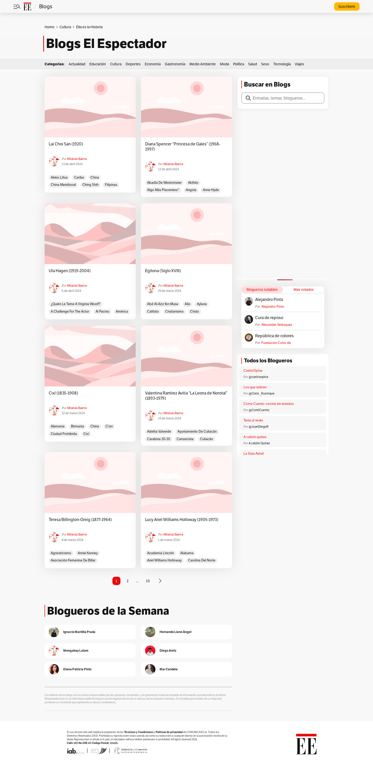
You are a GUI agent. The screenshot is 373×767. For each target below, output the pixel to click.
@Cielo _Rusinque (262, 393)
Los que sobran (255, 387)
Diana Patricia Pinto (77, 669)
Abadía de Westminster (164, 182)
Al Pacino (102, 311)
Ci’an (109, 426)
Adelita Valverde (159, 431)
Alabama (186, 553)
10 (148, 581)
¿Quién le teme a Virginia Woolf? (76, 304)
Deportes (133, 64)
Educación (97, 64)
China (94, 177)
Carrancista (185, 439)
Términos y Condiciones (138, 732)
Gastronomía (175, 64)
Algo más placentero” (163, 190)
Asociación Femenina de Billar (73, 560)
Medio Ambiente (202, 64)
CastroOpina (252, 370)
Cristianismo (174, 311)
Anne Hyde (211, 190)
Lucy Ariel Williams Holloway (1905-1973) (181, 519)
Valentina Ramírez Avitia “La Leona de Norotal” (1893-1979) (186, 396)
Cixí (86, 434)
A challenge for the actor (70, 311)
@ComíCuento (259, 410)
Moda (224, 64)
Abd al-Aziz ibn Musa (162, 304)
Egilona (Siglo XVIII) (163, 270)
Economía (153, 64)
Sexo (265, 64)
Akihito (193, 182)
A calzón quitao (255, 437)
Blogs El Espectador (106, 44)
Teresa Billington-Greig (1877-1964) (80, 519)
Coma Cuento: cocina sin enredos (268, 404)
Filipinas (111, 184)
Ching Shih (90, 184)
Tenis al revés (253, 420)
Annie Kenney (88, 553)
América (122, 311)
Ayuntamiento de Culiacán (197, 431)
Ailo (187, 304)
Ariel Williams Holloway (164, 560)
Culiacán (206, 439)
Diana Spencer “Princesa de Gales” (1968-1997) (182, 147)
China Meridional (63, 184)
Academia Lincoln (160, 553)
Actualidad (77, 64)
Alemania (57, 426)
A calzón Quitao (259, 443)
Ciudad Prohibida (64, 434)
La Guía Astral (253, 453)
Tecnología (282, 64)
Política (238, 64)
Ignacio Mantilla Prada (79, 632)
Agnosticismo (61, 553)
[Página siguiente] (160, 581)
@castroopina (258, 377)
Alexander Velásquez (276, 324)
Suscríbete (346, 6)
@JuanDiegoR (259, 426)
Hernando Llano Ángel (175, 632)
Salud (252, 64)
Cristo (194, 311)
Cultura (65, 27)
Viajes (299, 64)
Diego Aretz (168, 650)
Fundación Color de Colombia (276, 343)
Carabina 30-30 (158, 439)
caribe (79, 177)
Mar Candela (169, 669)
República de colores (274, 336)
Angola (191, 190)
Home (49, 27)
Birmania (77, 426)
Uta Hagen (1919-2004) (70, 270)
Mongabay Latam (75, 650)
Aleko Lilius (59, 177)
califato (153, 311)
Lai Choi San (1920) (66, 144)
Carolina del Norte (201, 560)
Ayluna (202, 304)
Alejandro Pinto (269, 299)
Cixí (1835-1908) (63, 393)
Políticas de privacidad (169, 732)
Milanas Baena (77, 159)
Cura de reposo (269, 317)
